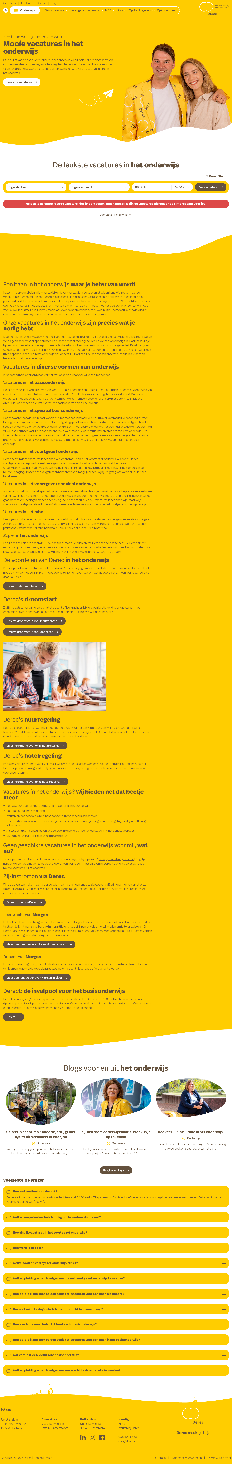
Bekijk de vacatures (21, 82)
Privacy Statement (219, 1458)
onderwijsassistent (113, 398)
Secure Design (43, 1458)
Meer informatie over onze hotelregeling (35, 782)
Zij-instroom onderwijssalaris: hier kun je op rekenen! (115, 1134)
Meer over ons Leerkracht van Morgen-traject (39, 944)
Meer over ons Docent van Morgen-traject (36, 978)
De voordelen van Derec (24, 586)
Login (54, 3)
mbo (82, 519)
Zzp (120, 10)
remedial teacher (87, 398)
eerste (19, 64)
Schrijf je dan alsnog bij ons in (116, 859)
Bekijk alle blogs (116, 1170)
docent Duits (68, 354)
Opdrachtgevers (140, 10)
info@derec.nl (127, 1441)
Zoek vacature (210, 187)
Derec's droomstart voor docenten (32, 632)
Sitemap (160, 1458)
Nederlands (111, 467)
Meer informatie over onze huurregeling (35, 745)
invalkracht (134, 354)
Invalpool (26, 3)
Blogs (122, 1424)
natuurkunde (88, 354)
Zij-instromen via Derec (24, 902)
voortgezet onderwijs (102, 459)
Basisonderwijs (55, 10)
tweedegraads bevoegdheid (45, 64)
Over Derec (10, 3)
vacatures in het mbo (94, 528)
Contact (42, 3)
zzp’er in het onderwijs (30, 543)
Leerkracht (44, 398)
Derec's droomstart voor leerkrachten (34, 621)
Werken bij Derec (129, 1428)
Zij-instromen (166, 10)
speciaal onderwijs (20, 418)
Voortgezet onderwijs (85, 10)
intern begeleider (65, 398)
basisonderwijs (67, 403)
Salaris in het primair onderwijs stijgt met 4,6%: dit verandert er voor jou (41, 1134)
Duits (96, 467)
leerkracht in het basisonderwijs (22, 358)
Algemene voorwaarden (187, 1458)
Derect (13, 1017)
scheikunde (75, 467)
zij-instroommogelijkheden (70, 889)
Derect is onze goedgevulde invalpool (26, 999)
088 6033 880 (127, 1437)
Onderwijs (24, 10)
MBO (108, 10)
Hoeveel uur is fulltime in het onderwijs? (191, 1131)
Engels (88, 467)
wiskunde (44, 467)
